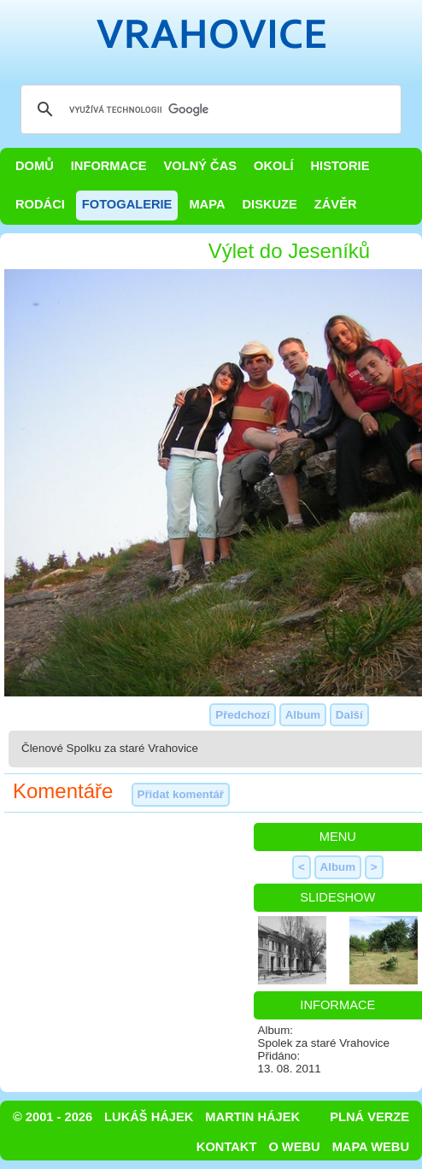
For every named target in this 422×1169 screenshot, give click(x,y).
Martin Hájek (252, 1117)
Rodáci (40, 204)
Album (302, 714)
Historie (339, 166)
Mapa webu (370, 1147)
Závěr (335, 204)
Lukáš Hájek (148, 1117)
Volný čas (200, 166)
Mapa (207, 204)
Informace (109, 166)
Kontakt (226, 1147)
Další (349, 714)
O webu (293, 1147)
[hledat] (208, 109)
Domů (34, 166)
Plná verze (369, 1117)
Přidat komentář (181, 794)
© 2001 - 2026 (52, 1117)
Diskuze (269, 204)
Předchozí (242, 714)
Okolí (273, 166)
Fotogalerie (127, 204)
